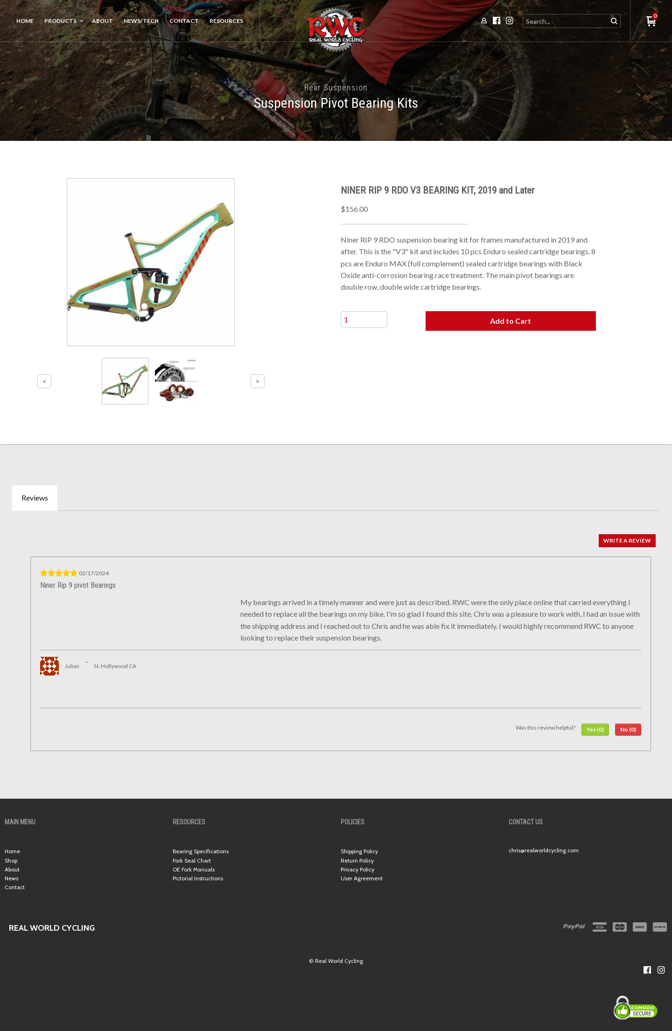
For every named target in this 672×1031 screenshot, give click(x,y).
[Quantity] (364, 319)
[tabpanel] (336, 640)
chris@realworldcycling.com (544, 850)
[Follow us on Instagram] (661, 970)
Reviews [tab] (34, 497)
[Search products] (566, 21)
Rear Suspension (336, 87)
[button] (510, 321)
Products (60, 20)
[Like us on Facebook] (647, 970)
